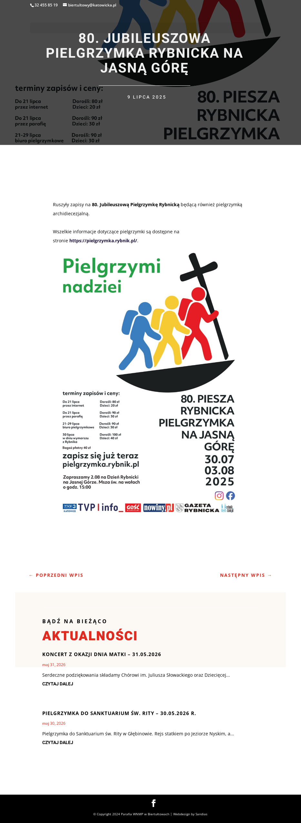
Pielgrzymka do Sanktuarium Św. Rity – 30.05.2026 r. (119, 713)
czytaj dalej (57, 684)
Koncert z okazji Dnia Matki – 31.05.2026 (101, 654)
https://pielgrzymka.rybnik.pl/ (103, 240)
